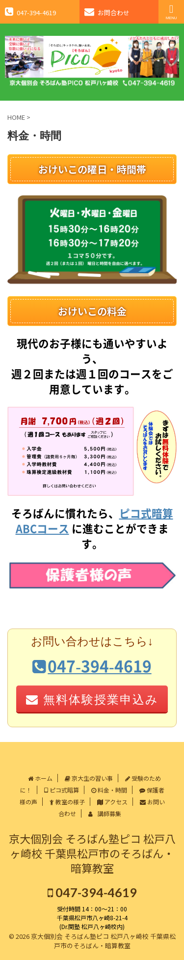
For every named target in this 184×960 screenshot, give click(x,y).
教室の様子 (67, 801)
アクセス (112, 801)
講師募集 (104, 813)
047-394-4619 (92, 892)
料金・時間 (109, 790)
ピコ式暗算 (61, 790)
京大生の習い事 (89, 778)
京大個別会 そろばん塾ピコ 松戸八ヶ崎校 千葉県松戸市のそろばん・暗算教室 (92, 853)
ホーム (40, 778)
